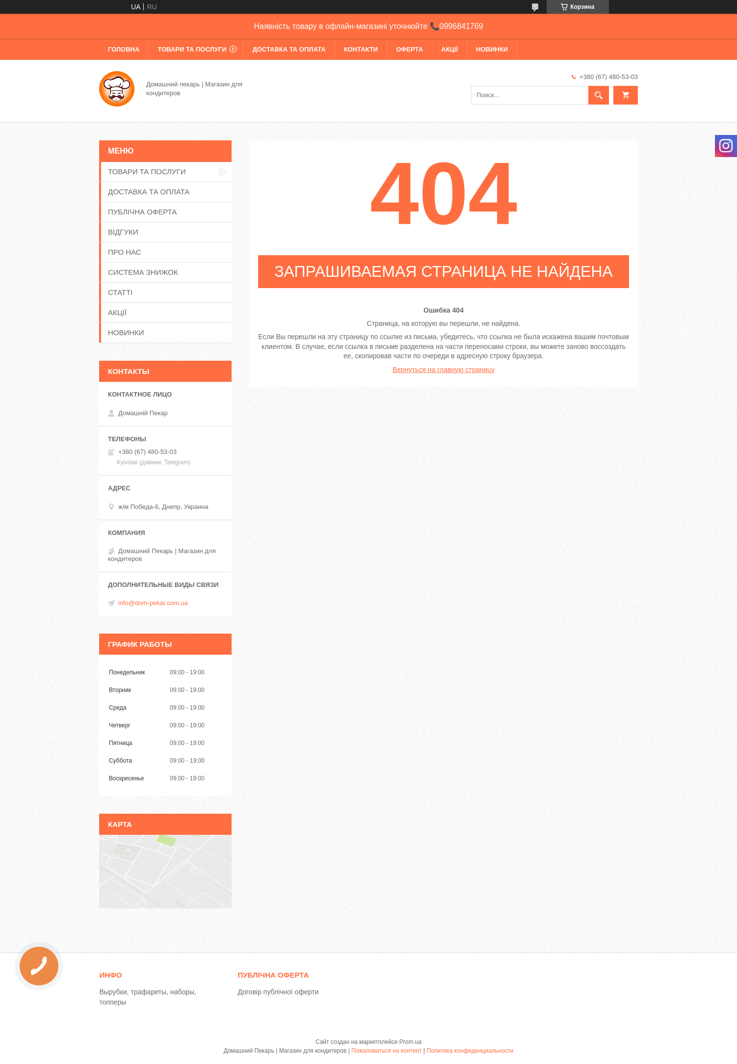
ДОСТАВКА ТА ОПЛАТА (288, 49)
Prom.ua (410, 1041)
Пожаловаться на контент (386, 1050)
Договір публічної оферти (277, 992)
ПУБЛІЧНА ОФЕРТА (142, 212)
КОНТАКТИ (361, 49)
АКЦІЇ (449, 49)
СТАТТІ (120, 292)
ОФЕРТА (409, 49)
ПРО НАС (124, 252)
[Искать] (598, 95)
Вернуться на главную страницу (444, 369)
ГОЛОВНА (123, 49)
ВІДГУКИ (123, 232)
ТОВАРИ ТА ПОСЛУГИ (192, 49)
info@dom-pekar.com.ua (153, 603)
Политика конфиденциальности (469, 1050)
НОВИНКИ (492, 49)
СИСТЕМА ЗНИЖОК (143, 272)
